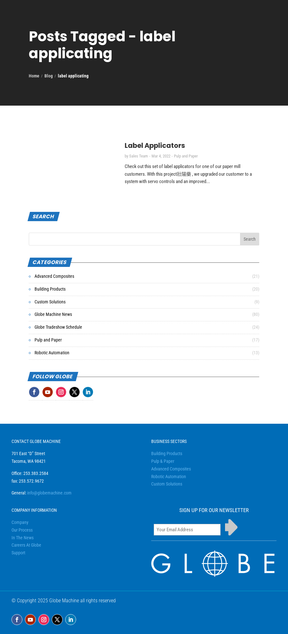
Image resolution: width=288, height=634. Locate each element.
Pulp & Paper (162, 461)
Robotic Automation (52, 352)
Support (18, 552)
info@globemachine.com (49, 492)
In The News (23, 537)
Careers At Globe (26, 545)
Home (34, 75)
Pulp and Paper (186, 156)
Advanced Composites (54, 276)
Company (20, 522)
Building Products (50, 289)
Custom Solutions (50, 301)
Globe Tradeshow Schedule (58, 327)
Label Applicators (155, 145)
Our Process (22, 530)
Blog (48, 75)
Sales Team (138, 156)
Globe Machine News (53, 314)
